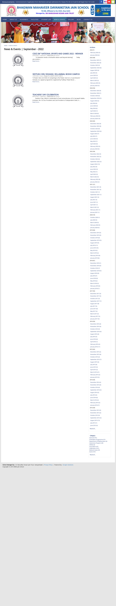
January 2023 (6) (94, 149)
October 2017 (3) (95, 298)
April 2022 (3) (94, 174)
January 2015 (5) (94, 377)
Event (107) (92, 452)
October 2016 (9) (95, 329)
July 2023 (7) (93, 136)
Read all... (93, 428)
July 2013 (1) (93, 423)
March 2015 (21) (94, 372)
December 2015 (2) (95, 352)
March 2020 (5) (94, 222)
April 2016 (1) (94, 341)
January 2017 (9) (94, 319)
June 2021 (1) (94, 202)
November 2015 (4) (95, 354)
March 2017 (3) (94, 314)
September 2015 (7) (95, 359)
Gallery (71, 19)
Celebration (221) (94, 448)
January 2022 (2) (94, 182)
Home (5, 19)
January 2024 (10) (95, 118)
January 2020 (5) (94, 227)
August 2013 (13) (95, 420)
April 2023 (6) (94, 144)
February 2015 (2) (95, 374)
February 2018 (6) (95, 286)
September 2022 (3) (95, 161)
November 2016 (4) (95, 326)
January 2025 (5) (94, 85)
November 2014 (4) (95, 385)
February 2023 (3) (95, 146)
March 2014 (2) (94, 400)
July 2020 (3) (93, 220)
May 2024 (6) (93, 108)
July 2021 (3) (93, 199)
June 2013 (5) (94, 425)
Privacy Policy (48, 465)
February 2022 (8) (95, 179)
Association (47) (93, 446)
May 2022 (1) (93, 171)
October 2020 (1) (95, 217)
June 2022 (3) (94, 169)
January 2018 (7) (94, 288)
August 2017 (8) (94, 303)
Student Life (46, 19)
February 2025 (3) (95, 83)
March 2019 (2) (94, 253)
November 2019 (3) (95, 235)
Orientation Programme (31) (97, 439)
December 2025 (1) (95, 60)
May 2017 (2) (93, 311)
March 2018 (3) (94, 283)
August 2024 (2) (94, 101)
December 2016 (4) (95, 324)
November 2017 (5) (95, 296)
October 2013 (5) (95, 415)
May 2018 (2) (93, 281)
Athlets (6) (92, 445)
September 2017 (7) (95, 301)
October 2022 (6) (95, 159)
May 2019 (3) (93, 250)
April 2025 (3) (94, 78)
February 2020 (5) (95, 225)
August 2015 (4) (94, 362)
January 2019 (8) (94, 258)
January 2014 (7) (94, 405)
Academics (24, 19)
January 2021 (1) (94, 212)
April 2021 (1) (94, 204)
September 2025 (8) (95, 68)
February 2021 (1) (95, 210)
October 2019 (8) (95, 237)
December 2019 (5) (95, 232)
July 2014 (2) (93, 395)
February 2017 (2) (95, 316)
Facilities (34, 19)
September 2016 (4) (95, 331)
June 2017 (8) (94, 308)
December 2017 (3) (95, 293)
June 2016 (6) (94, 339)
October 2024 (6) (95, 95)
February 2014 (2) (95, 402)
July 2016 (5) (93, 336)
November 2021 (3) (95, 189)
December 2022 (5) (95, 154)
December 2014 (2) (95, 382)
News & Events (59, 19)
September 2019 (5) (95, 240)
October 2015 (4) (95, 357)
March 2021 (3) (94, 207)
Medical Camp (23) (94, 450)
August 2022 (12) (95, 164)
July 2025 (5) (93, 73)
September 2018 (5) (95, 270)
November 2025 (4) (95, 62)
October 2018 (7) (95, 268)
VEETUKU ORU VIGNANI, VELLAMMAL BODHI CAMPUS (27, 90)
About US (13, 19)
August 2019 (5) (94, 243)
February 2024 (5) (95, 116)
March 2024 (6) (94, 113)
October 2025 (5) (95, 65)
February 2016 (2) (95, 344)
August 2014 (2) (94, 392)
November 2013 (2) (95, 413)
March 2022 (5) (94, 177)
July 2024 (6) (93, 103)
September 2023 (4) (95, 131)
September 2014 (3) (95, 390)
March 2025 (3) (94, 80)
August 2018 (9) (94, 273)
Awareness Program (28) (96, 443)
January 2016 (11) (95, 347)
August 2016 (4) (94, 334)
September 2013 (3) (95, 418)
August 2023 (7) (94, 133)
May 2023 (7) (93, 141)
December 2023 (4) (95, 123)
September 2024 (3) (95, 98)
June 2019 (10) (94, 248)
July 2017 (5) (93, 306)
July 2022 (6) (93, 166)
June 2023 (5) (94, 138)
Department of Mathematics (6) (98, 441)
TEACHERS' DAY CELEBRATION (17, 111)
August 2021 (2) (94, 197)
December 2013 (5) (95, 410)
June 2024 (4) (94, 106)
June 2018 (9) (94, 278)
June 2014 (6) (94, 397)
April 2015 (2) (94, 369)
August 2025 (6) (94, 70)
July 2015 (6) (93, 364)
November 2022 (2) (95, 156)
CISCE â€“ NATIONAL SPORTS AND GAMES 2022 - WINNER (29, 70)
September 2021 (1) (95, 194)
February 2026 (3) (95, 52)
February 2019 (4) (95, 255)
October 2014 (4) (95, 387)
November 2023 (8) (95, 126)
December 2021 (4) (95, 187)
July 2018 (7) (93, 276)
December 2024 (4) (95, 90)
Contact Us (88, 19)
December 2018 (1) (95, 263)
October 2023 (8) (95, 128)
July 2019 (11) (94, 245)
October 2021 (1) (95, 192)
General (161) (93, 437)
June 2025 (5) (94, 75)
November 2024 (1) (95, 93)
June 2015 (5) (94, 367)
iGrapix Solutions (68, 465)
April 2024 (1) (94, 111)
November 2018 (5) (95, 265)
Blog (79, 19)
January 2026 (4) (94, 55)
